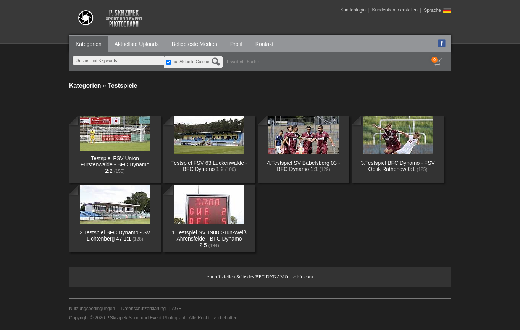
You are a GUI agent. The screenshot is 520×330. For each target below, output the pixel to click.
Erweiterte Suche (243, 61)
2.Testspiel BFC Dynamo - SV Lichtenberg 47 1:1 (114, 235)
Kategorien (89, 44)
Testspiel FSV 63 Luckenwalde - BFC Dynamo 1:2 (209, 166)
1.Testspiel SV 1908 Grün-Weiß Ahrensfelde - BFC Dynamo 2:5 (209, 239)
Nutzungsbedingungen (92, 308)
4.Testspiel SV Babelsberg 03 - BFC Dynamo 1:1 (303, 166)
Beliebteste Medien (194, 44)
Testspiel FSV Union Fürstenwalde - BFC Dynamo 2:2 (115, 164)
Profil (236, 44)
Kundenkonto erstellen (394, 10)
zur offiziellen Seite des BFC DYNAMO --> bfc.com (260, 277)
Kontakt (264, 44)
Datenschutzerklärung (143, 308)
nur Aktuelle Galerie (191, 61)
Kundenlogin (353, 10)
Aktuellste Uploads (137, 44)
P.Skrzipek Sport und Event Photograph (146, 317)
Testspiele (122, 85)
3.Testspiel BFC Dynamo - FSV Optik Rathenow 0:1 (398, 166)
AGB (176, 308)
